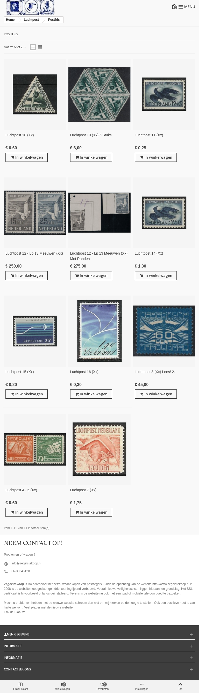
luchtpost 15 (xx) (19, 372)
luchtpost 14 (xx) (149, 253)
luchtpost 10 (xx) (19, 135)
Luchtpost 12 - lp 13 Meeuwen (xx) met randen (98, 256)
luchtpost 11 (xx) (149, 135)
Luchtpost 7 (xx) (83, 490)
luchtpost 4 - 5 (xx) (21, 490)
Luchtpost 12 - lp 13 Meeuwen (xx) (34, 253)
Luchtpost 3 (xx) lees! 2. (155, 372)
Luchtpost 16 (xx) (84, 372)
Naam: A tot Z (15, 47)
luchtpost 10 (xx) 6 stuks (90, 135)
